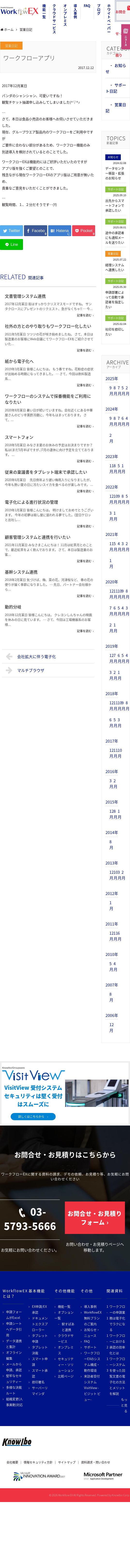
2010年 (112, 954)
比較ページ (66, 1376)
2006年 (112, 1015)
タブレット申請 (40, 1338)
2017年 (112, 741)
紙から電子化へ (19, 361)
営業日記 (11, 45)
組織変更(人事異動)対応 (14, 1402)
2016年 (112, 771)
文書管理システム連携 (25, 296)
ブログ (98, 9)
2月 (128, 390)
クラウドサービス (54, 18)
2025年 (112, 378)
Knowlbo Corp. (121, 1495)
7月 (120, 390)
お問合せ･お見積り (121, 13)
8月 (115, 390)
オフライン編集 (14, 1355)
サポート (90, 1347)
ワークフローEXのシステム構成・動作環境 (92, 1362)
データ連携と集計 (14, 1343)
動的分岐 (13, 607)
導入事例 (75, 11)
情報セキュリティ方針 (38, 1462)
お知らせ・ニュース (92, 1332)
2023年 (112, 456)
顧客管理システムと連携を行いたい (37, 537)
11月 (111, 468)
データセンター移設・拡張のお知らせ (114, 173)
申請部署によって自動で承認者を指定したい (114, 299)
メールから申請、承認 (14, 1367)
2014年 (112, 832)
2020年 (112, 582)
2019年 (112, 646)
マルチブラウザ (25, 670)
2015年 (112, 802)
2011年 (112, 924)
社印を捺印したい (114, 331)
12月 (111, 499)
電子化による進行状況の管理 (31, 502)
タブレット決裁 (40, 1350)
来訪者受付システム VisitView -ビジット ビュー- (92, 1388)
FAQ (87, 5)
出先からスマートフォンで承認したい (114, 205)
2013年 (112, 863)
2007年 (112, 985)
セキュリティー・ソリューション (66, 1364)
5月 (123, 390)
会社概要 (12, 1462)
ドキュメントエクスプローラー (40, 1324)
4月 (128, 421)
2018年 (112, 693)
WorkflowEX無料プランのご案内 (92, 1318)
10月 (116, 499)
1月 (123, 468)
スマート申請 (40, 1361)
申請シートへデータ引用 (14, 1329)
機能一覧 (44, 11)
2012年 (112, 893)
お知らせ (113, 157)
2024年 (112, 409)
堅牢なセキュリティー (14, 1378)
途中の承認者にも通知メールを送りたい (114, 237)
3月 (111, 516)
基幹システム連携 (21, 572)
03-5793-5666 (30, 1218)
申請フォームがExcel (14, 1314)
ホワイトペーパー (109, 18)
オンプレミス (65, 15)
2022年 (112, 487)
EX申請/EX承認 (39, 1309)
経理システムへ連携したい (114, 267)
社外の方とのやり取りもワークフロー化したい (48, 326)
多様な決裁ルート (14, 1390)
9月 (111, 390)
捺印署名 (38, 1382)
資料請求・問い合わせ (95, 1462)
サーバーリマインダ (40, 1390)
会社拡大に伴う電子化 (31, 656)
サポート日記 (116, 88)
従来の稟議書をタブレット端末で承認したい (46, 472)
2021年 (112, 534)
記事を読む (84, 315)
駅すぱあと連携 (68, 1327)
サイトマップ (67, 1462)
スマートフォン (19, 437)
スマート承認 (40, 1373)
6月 (123, 421)
